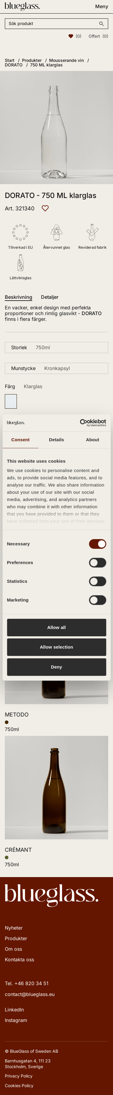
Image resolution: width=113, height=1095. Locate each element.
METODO (17, 714)
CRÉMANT (18, 850)
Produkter (16, 938)
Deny (56, 666)
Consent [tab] (20, 439)
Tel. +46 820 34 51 (27, 983)
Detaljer (49, 297)
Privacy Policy (19, 1075)
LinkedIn (14, 1010)
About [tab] (92, 439)
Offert (98, 36)
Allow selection (56, 647)
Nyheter (14, 928)
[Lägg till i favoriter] (45, 208)
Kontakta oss (19, 959)
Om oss (13, 949)
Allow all (56, 627)
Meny (101, 6)
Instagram (16, 1020)
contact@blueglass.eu (30, 994)
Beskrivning (18, 297)
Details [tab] (56, 439)
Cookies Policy (19, 1085)
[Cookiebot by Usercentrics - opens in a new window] (80, 423)
